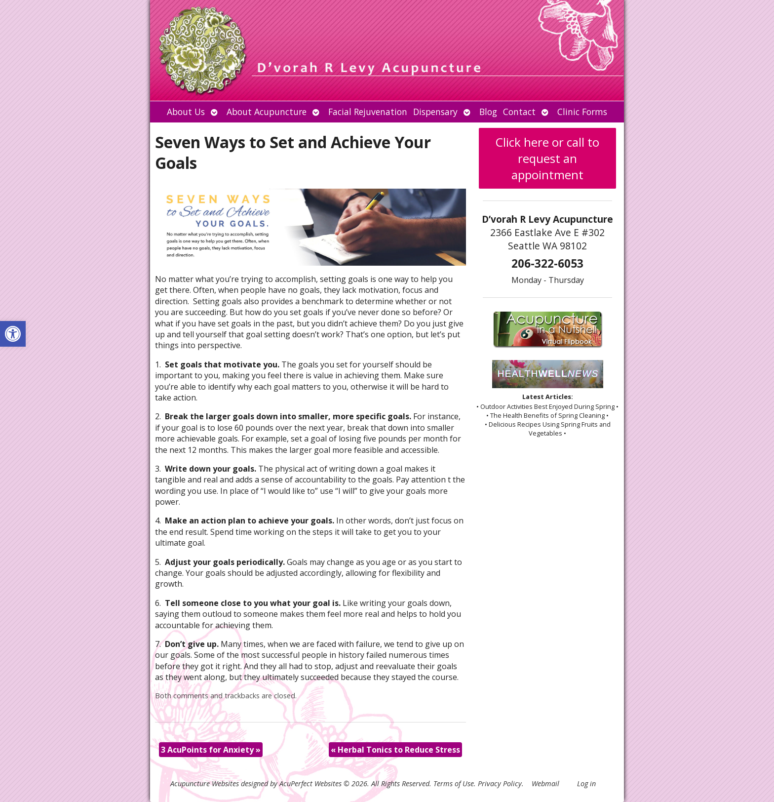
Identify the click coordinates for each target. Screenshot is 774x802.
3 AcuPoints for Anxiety (211, 749)
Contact (519, 112)
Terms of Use (453, 783)
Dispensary (435, 112)
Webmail (545, 783)
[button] (13, 334)
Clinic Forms (582, 112)
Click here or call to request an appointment (547, 158)
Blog (488, 112)
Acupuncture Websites (204, 783)
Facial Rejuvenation (367, 112)
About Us (186, 112)
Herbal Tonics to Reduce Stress (395, 749)
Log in (586, 783)
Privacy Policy (500, 783)
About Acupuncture (267, 112)
